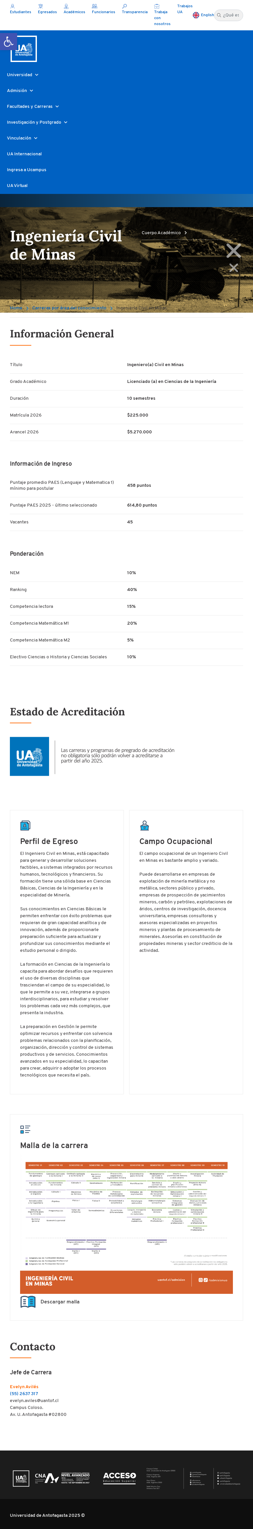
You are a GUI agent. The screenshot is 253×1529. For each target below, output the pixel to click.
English (207, 15)
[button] (8, 41)
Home (16, 308)
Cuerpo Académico (164, 233)
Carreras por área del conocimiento (69, 308)
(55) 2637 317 (24, 1393)
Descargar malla (50, 1302)
